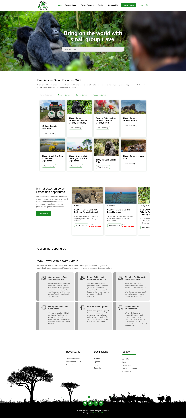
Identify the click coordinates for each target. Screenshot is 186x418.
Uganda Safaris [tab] (64, 95)
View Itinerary (49, 133)
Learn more (44, 213)
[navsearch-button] (147, 5)
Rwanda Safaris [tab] (46, 95)
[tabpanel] (93, 135)
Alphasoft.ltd (98, 413)
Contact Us (113, 5)
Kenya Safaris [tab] (82, 95)
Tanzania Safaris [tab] (99, 95)
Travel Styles (87, 5)
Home (59, 5)
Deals (101, 5)
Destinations (71, 5)
